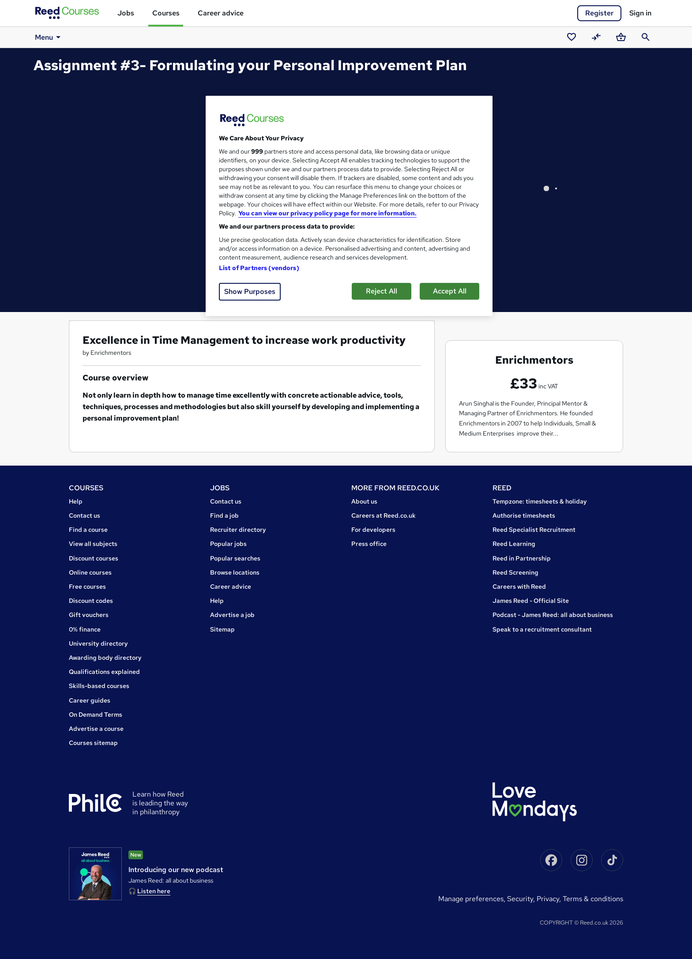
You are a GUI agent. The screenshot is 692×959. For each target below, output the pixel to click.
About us (364, 501)
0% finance (85, 629)
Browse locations (235, 572)
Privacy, (550, 898)
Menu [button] (49, 37)
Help (76, 501)
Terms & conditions (593, 898)
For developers (373, 530)
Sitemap (222, 629)
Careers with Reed (519, 586)
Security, (522, 898)
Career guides (89, 700)
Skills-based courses (99, 686)
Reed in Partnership (522, 558)
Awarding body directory (105, 658)
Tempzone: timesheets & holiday (540, 501)
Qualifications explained (104, 672)
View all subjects (93, 544)
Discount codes (91, 601)
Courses (166, 13)
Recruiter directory (238, 530)
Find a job (224, 515)
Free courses (87, 586)
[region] (349, 206)
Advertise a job (232, 615)
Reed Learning (514, 544)
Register (599, 13)
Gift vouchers (89, 615)
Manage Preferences (471, 898)
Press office (369, 544)
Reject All (381, 291)
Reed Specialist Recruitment (534, 530)
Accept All (449, 291)
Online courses (90, 572)
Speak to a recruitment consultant (542, 629)
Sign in (640, 13)
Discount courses (93, 558)
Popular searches (235, 558)
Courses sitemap (93, 743)
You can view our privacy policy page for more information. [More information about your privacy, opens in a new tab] (327, 213)
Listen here (153, 891)
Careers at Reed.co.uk (383, 515)
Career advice (221, 13)
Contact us (84, 515)
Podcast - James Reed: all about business (553, 615)
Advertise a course (96, 729)
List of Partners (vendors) (259, 268)
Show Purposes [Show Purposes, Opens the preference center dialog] (249, 291)
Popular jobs (228, 544)
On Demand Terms (95, 714)
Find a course (88, 530)
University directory (98, 643)
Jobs (125, 13)
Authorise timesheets (524, 515)
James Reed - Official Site (531, 601)
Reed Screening (515, 572)
